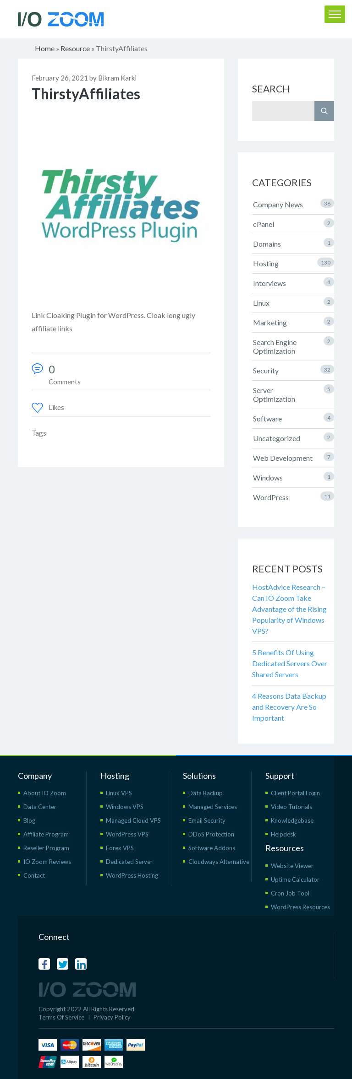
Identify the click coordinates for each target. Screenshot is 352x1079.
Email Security (207, 820)
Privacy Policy (112, 1017)
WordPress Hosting (132, 875)
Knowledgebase (292, 820)
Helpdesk (283, 834)
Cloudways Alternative (218, 861)
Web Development (293, 457)
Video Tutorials (291, 806)
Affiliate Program (46, 834)
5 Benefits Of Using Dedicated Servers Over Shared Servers (289, 663)
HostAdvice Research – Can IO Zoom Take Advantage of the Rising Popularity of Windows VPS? (289, 609)
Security (293, 370)
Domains (293, 243)
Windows (293, 477)
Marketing (293, 322)
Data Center (39, 806)
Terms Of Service (61, 1017)
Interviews (293, 282)
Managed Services (212, 806)
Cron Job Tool (290, 893)
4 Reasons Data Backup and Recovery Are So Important (289, 706)
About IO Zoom (44, 793)
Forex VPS (120, 848)
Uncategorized (293, 437)
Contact (34, 875)
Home (45, 48)
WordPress (293, 496)
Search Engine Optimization (293, 345)
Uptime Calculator (295, 879)
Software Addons (211, 848)
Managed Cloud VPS (133, 820)
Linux (293, 302)
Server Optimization (293, 393)
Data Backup (205, 793)
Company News (293, 204)
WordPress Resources (300, 907)
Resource (75, 48)
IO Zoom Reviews (47, 861)
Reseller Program (46, 848)
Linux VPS (119, 793)
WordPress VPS (127, 834)
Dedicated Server (129, 861)
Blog (29, 820)
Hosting (293, 263)
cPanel (293, 223)
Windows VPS (124, 806)
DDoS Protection (211, 834)
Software (293, 418)
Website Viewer (292, 865)
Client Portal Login (295, 793)
